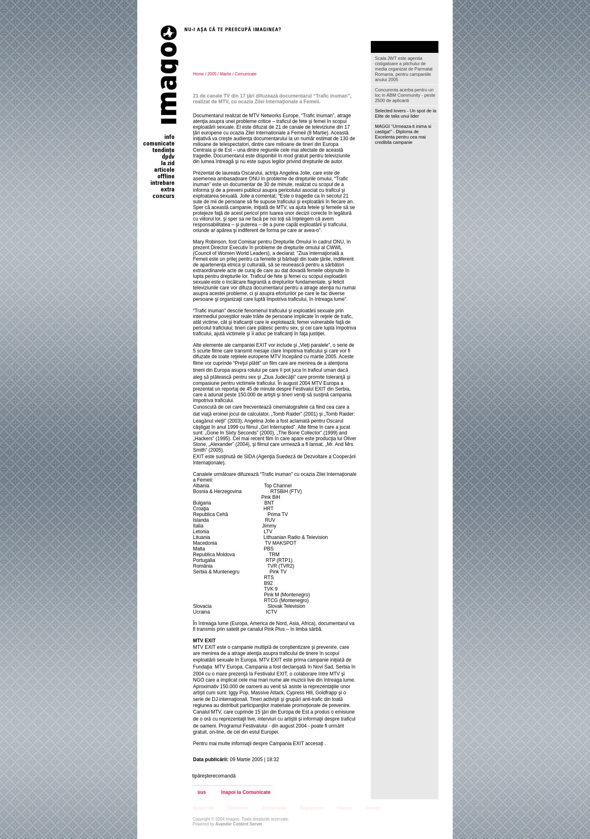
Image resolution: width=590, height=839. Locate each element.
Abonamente (274, 808)
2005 (211, 74)
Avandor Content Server (239, 824)
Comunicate (245, 74)
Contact (373, 808)
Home (198, 74)
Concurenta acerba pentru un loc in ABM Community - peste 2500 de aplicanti (405, 95)
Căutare (344, 808)
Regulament (311, 808)
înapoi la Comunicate (246, 792)
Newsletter (237, 808)
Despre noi (203, 808)
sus (201, 792)
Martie (225, 74)
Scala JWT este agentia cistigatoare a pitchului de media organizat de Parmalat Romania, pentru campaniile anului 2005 (404, 69)
